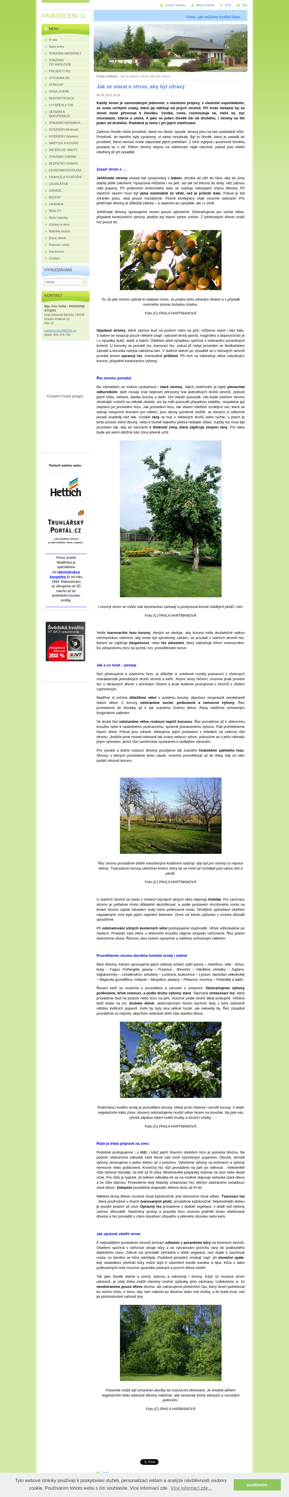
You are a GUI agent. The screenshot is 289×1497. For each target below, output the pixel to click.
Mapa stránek (205, 5)
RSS (228, 5)
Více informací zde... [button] (191, 1488)
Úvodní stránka (107, 76)
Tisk (244, 5)
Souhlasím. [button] (257, 1485)
